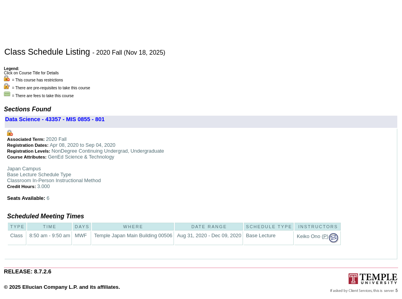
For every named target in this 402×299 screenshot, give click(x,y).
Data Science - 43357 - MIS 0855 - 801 (55, 119)
